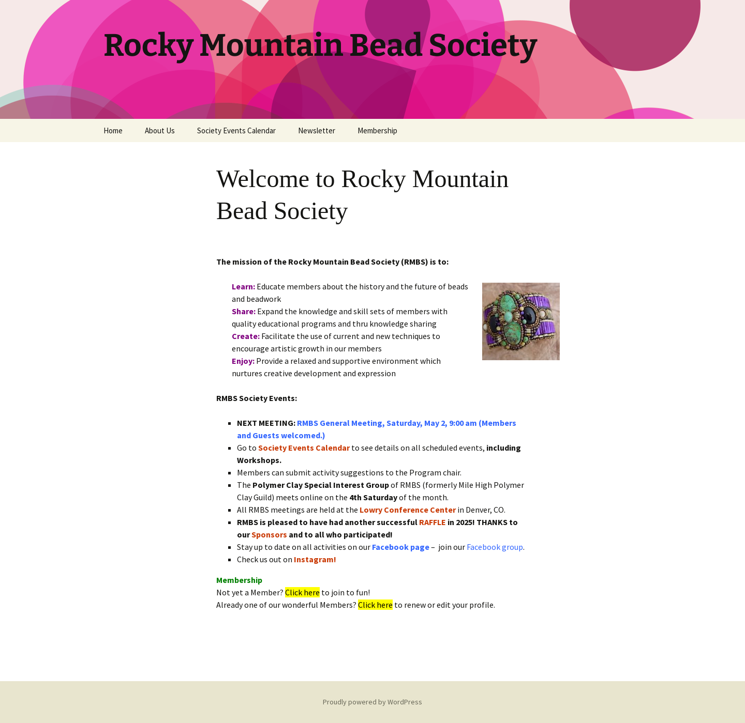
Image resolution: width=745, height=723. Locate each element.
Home (113, 130)
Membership (377, 130)
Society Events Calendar (236, 130)
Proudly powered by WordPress (372, 701)
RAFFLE (432, 522)
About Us (160, 130)
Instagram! (315, 559)
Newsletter (316, 130)
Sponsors (269, 534)
